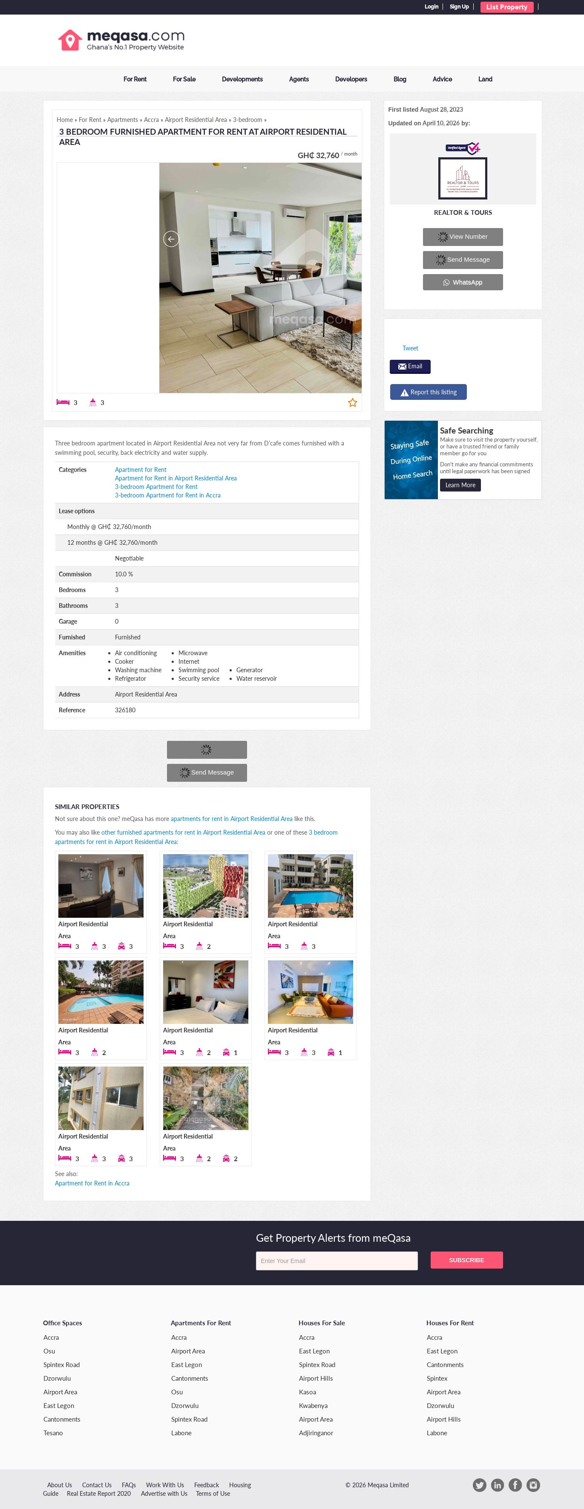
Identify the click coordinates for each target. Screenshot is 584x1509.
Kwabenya (313, 1405)
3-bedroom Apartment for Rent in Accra (168, 495)
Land (485, 79)
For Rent (135, 79)
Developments (242, 79)
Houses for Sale (322, 1323)
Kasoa (307, 1392)
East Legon (58, 1405)
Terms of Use (213, 1493)
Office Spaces (62, 1323)
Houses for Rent (450, 1323)
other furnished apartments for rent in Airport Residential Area (183, 832)
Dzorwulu (57, 1378)
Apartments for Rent (201, 1323)
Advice (442, 79)
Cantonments (62, 1419)
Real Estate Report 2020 (99, 1493)
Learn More (460, 485)
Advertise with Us (164, 1493)
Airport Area (60, 1392)
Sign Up (459, 7)
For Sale (184, 79)
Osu (49, 1351)
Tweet (410, 348)
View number (463, 237)
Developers (351, 79)
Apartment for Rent (141, 469)
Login (431, 7)
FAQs (129, 1485)
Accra (51, 1337)
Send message (207, 773)
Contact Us (97, 1485)
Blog (400, 79)
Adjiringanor (316, 1433)
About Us (59, 1485)
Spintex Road (61, 1364)
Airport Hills (316, 1378)
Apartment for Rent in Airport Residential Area (176, 478)
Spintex (437, 1378)
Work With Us (165, 1485)
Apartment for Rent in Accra (92, 1183)
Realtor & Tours (463, 212)
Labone (181, 1433)
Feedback (206, 1485)
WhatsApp (462, 282)
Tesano (53, 1433)
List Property (507, 7)
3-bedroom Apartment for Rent (156, 486)
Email (410, 366)
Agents (299, 79)
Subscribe (466, 1260)
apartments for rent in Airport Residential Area (232, 818)
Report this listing (428, 392)
